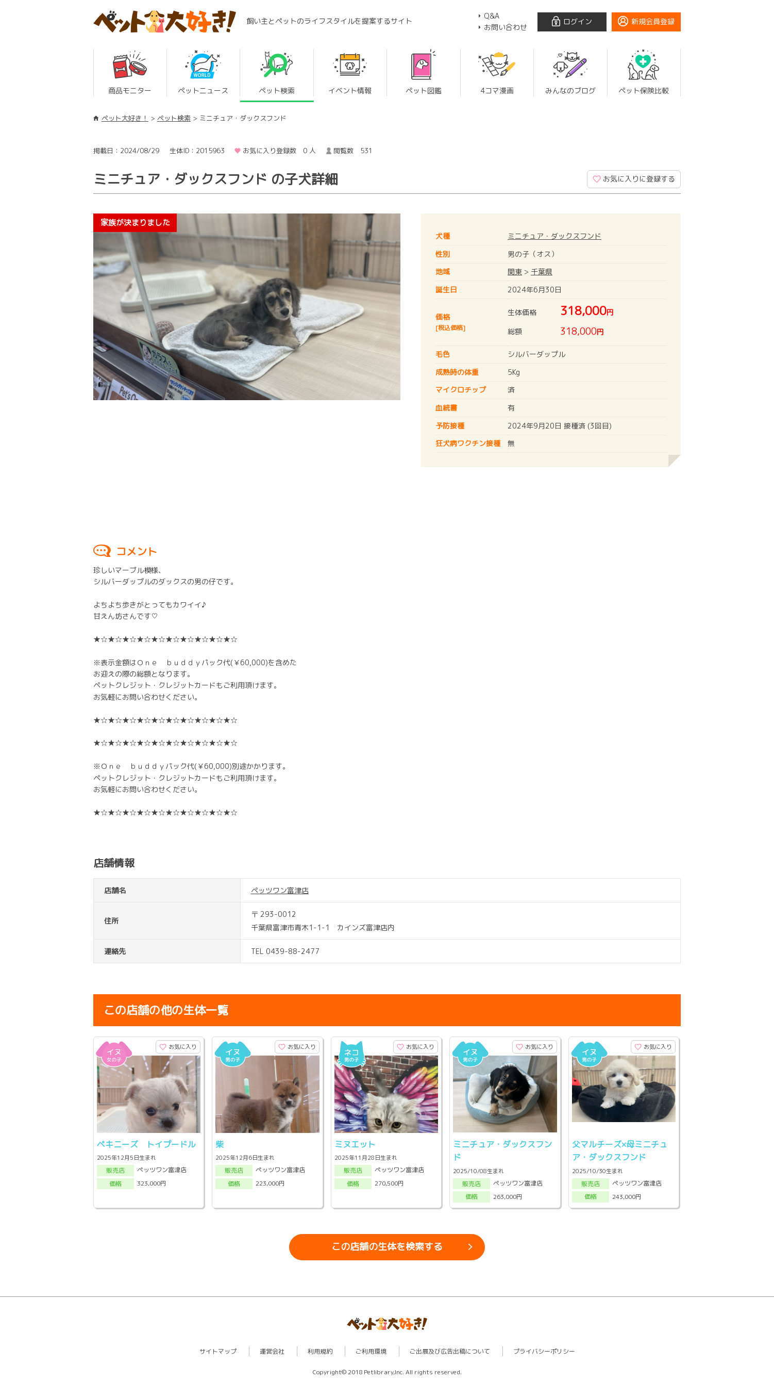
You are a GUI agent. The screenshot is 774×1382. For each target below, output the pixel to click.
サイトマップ (218, 1351)
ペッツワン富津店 (280, 890)
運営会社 (272, 1351)
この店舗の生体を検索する (387, 1246)
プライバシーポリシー (544, 1351)
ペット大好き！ (125, 118)
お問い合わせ (505, 27)
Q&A (491, 16)
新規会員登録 (653, 21)
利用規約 (320, 1351)
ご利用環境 (371, 1351)
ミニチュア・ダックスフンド (554, 236)
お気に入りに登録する (639, 179)
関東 (515, 271)
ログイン (577, 21)
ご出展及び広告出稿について (450, 1351)
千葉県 (541, 271)
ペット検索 (174, 118)
